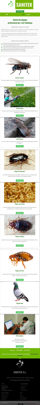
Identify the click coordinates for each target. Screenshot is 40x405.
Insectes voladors (19, 78)
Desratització (19, 139)
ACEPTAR (20, 404)
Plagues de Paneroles (19, 171)
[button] (7, 14)
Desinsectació (19, 108)
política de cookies (31, 402)
